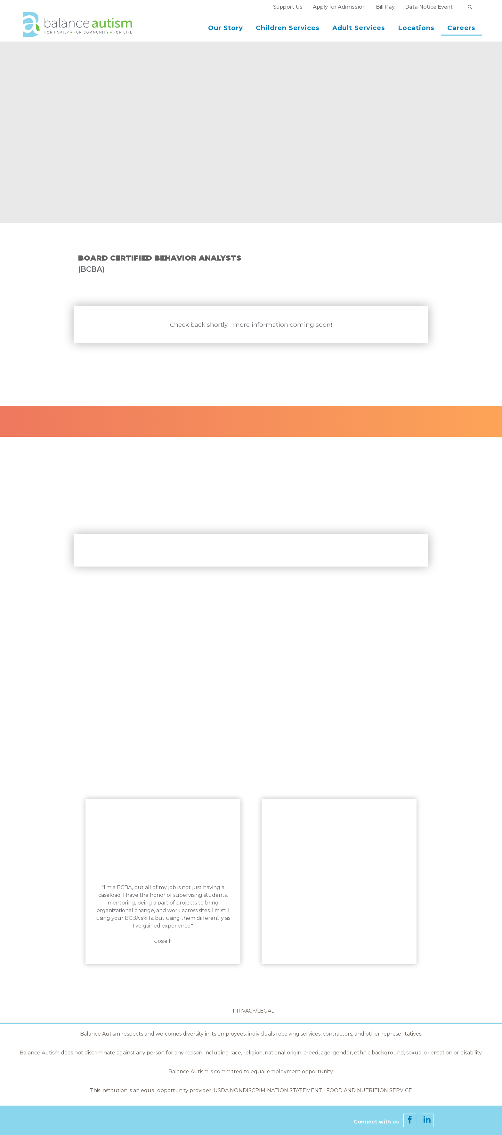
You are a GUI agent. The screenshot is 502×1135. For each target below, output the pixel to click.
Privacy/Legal (253, 1011)
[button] (470, 7)
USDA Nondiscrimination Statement (268, 1090)
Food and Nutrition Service (369, 1090)
